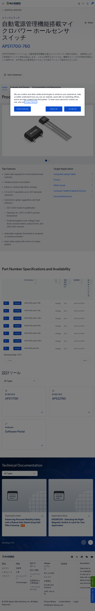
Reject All (54, 109)
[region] (47, 102)
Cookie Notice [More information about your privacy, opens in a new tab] (31, 102)
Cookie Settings (22, 109)
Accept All (72, 109)
